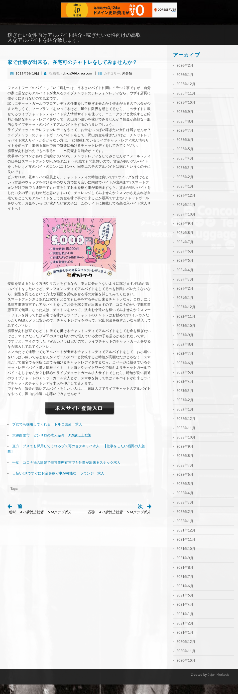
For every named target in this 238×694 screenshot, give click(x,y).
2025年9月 (184, 121)
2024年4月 (184, 280)
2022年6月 (184, 484)
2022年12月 (185, 428)
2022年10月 (185, 447)
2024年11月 (185, 214)
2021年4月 (184, 614)
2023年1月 (184, 419)
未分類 (127, 83)
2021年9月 (184, 568)
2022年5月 (184, 493)
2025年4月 (184, 168)
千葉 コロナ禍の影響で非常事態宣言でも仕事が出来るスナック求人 (66, 472)
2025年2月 (184, 186)
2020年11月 (185, 660)
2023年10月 (185, 335)
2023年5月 (184, 382)
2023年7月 (184, 363)
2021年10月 (185, 558)
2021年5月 (184, 605)
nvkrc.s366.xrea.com (76, 83)
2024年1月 (184, 307)
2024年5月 (184, 270)
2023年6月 (184, 372)
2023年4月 (184, 391)
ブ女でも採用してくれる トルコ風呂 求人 (47, 434)
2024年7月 (184, 252)
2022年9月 (184, 456)
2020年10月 (185, 670)
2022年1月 (184, 530)
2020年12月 (185, 651)
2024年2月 (184, 298)
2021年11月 (185, 549)
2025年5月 (184, 158)
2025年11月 (185, 103)
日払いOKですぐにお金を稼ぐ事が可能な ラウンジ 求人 (58, 483)
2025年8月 (184, 131)
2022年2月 (184, 521)
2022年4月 (184, 502)
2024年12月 (185, 205)
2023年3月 (184, 400)
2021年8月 (184, 577)
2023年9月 (184, 344)
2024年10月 (185, 224)
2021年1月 (184, 642)
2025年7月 (184, 140)
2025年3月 (184, 177)
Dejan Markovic (218, 684)
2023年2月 (184, 410)
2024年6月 (184, 261)
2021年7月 (184, 586)
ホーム (6, 49)
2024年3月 (184, 289)
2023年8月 (184, 354)
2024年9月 (184, 233)
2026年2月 (184, 75)
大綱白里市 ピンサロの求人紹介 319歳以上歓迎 (52, 445)
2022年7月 (184, 475)
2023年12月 (185, 316)
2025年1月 (184, 196)
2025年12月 (185, 94)
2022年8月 (184, 465)
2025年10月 (185, 112)
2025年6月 (184, 149)
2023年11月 (185, 326)
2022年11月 (185, 438)
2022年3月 (184, 512)
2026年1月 (184, 84)
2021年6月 (184, 596)
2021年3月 (184, 624)
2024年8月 (184, 242)
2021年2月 (184, 633)
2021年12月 (185, 540)
